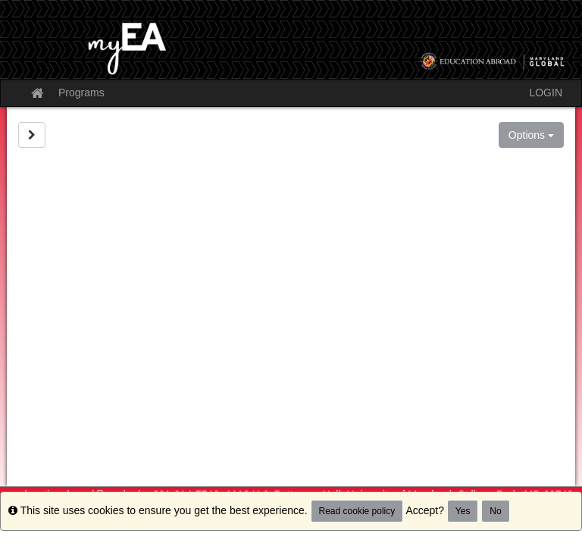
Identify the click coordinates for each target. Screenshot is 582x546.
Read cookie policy (357, 511)
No (495, 511)
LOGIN (545, 92)
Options (531, 135)
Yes (463, 511)
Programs (81, 92)
